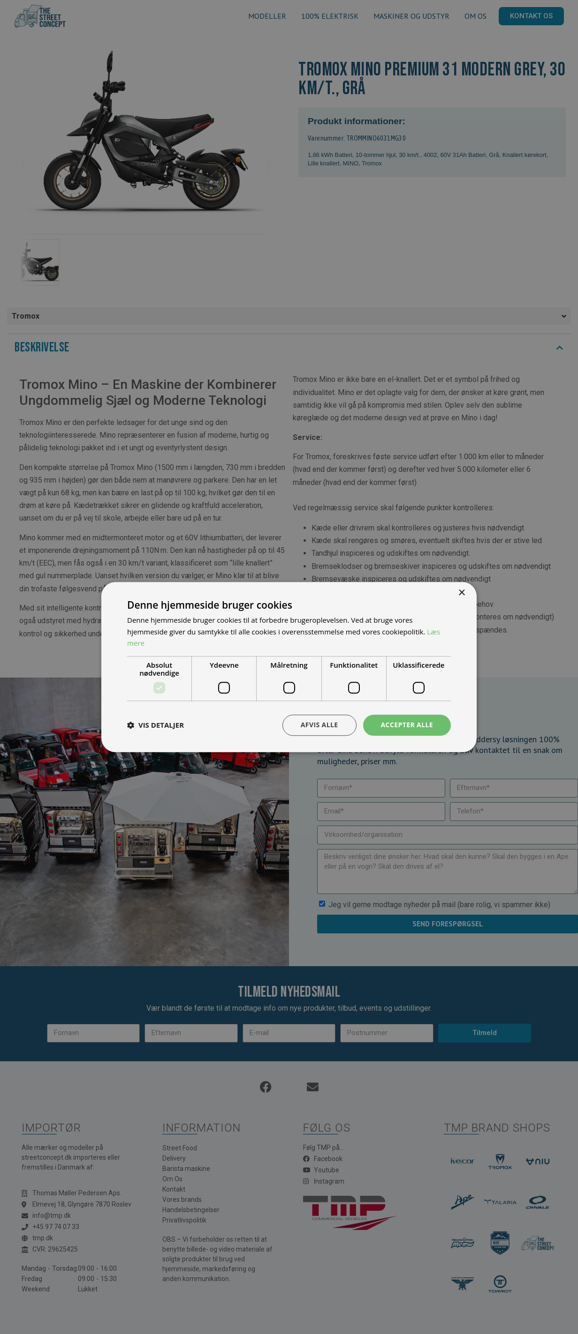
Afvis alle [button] (319, 724)
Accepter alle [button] (407, 724)
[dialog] (289, 667)
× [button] (461, 592)
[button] (155, 725)
